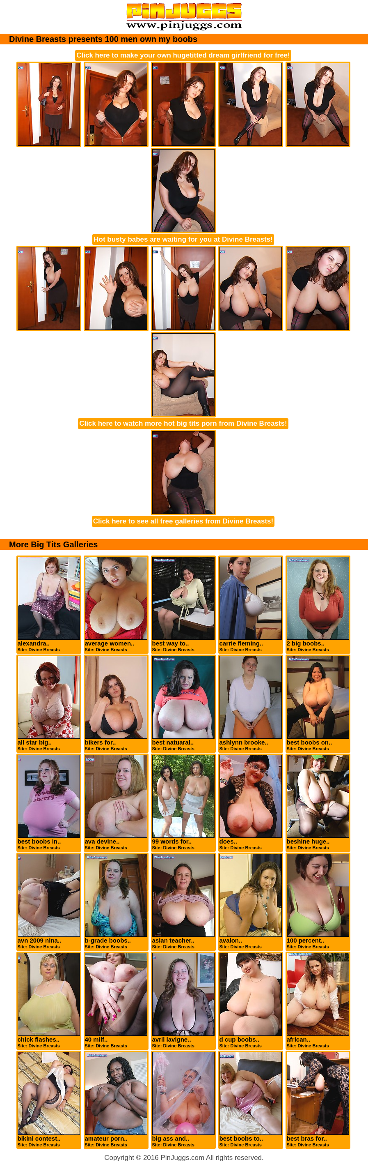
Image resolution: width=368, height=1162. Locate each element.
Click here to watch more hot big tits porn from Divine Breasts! (183, 423)
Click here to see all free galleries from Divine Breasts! (183, 521)
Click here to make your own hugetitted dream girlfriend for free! (183, 55)
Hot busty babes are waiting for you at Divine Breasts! (183, 239)
